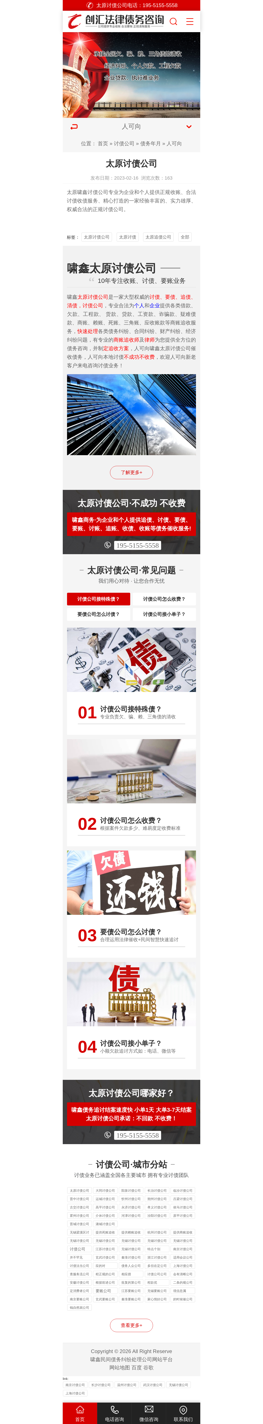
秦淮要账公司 (131, 1303)
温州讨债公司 (126, 1389)
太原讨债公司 (97, 237)
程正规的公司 (105, 1278)
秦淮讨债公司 (131, 1262)
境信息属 (179, 1295)
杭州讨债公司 (157, 1237)
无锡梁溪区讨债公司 (79, 1237)
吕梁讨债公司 (183, 1203)
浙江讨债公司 (157, 1262)
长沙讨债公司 (101, 1389)
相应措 (126, 1278)
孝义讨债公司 (157, 1212)
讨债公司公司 (157, 1278)
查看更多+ (131, 1329)
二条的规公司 (183, 1287)
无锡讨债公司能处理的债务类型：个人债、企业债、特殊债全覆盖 (105, 1245)
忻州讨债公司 (131, 1203)
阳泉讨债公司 (131, 1195)
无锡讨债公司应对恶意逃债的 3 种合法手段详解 (157, 1245)
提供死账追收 (105, 1237)
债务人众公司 (131, 1270)
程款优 (152, 1287)
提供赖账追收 (131, 1237)
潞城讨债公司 (105, 1228)
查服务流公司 (79, 1278)
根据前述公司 (105, 1287)
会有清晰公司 (183, 1278)
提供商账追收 (183, 1237)
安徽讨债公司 (79, 1287)
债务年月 (150, 143)
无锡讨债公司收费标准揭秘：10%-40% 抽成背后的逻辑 (131, 1245)
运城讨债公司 (105, 1203)
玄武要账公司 (105, 1303)
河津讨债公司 (131, 1220)
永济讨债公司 (131, 1212)
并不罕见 (76, 1262)
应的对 (100, 1270)
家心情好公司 (157, 1303)
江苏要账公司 (131, 1295)
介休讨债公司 (105, 1220)
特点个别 (153, 1253)
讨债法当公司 (79, 1270)
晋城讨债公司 (79, 1228)
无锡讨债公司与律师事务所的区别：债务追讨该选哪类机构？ (183, 1245)
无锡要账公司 (157, 1295)
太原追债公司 (158, 237)
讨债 (72, 201)
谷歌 (148, 1372)
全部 (185, 237)
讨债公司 (124, 143)
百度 (137, 1372)
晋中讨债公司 (79, 1203)
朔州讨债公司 (157, 1203)
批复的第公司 (131, 1287)
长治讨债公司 (157, 1195)
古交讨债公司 (79, 1212)
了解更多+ (131, 472)
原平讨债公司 (183, 1220)
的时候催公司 (183, 1303)
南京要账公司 (79, 1303)
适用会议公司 (183, 1262)
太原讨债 (127, 237)
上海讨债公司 (183, 1270)
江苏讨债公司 (105, 1253)
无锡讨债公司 (131, 1253)
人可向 (174, 143)
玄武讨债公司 (105, 1262)
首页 (103, 143)
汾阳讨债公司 (157, 1220)
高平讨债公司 (105, 1212)
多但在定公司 (157, 1270)
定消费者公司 (79, 1295)
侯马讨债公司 (183, 1212)
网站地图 (119, 1372)
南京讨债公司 (183, 1253)
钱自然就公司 (79, 1312)
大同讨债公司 (105, 1195)
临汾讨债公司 (183, 1195)
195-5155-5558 (137, 545)
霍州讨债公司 (79, 1220)
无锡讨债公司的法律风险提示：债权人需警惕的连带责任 (79, 1245)
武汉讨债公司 (152, 1389)
